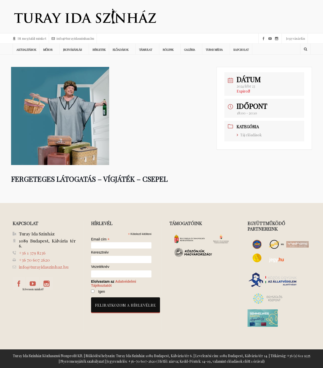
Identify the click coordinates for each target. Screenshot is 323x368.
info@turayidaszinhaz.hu (73, 38)
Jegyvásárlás (295, 38)
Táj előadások (249, 135)
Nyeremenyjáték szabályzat (82, 361)
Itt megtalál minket (29, 38)
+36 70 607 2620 (34, 260)
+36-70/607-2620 (142, 361)
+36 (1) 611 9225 (298, 355)
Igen (101, 292)
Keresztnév (100, 252)
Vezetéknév (100, 267)
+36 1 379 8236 (32, 253)
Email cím (100, 239)
